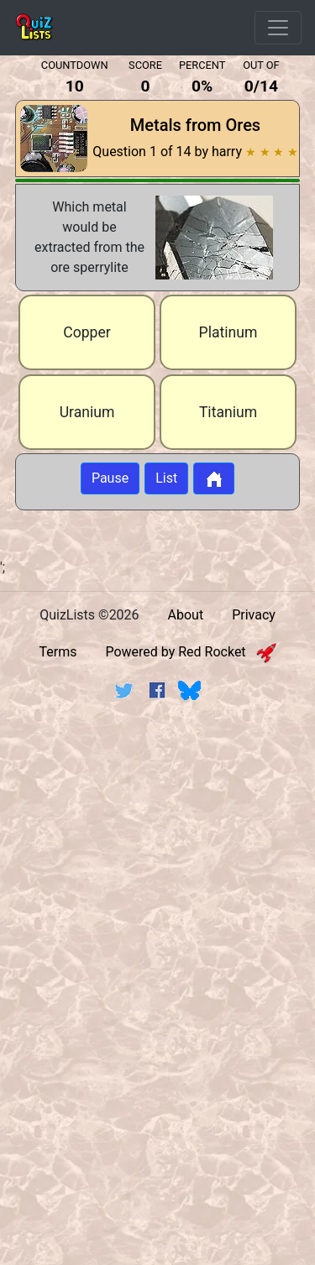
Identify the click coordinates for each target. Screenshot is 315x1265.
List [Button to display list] (166, 478)
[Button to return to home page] (213, 478)
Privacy (254, 615)
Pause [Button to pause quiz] (110, 478)
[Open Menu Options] (278, 27)
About (186, 615)
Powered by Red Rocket (190, 652)
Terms (57, 652)
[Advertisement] (157, 883)
